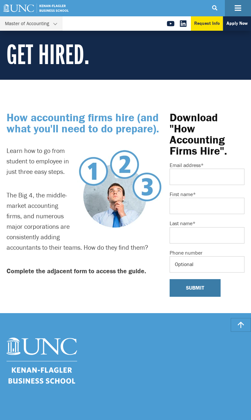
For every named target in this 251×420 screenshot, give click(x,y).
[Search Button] (215, 8)
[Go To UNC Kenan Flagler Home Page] (36, 8)
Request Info (207, 23)
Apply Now (237, 23)
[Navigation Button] (238, 8)
